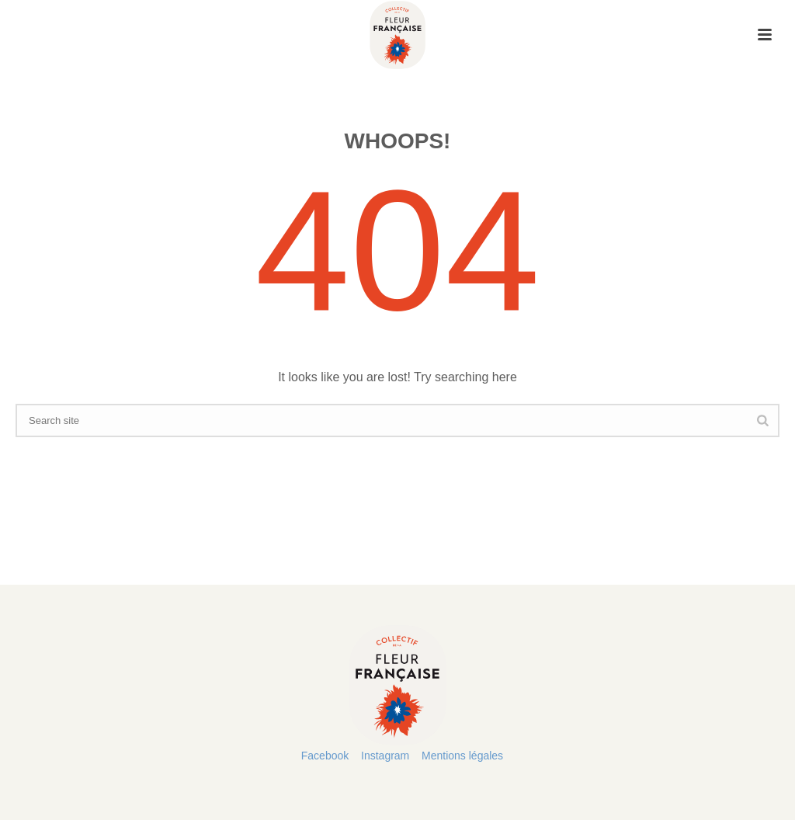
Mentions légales (462, 755)
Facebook (325, 755)
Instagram (385, 755)
